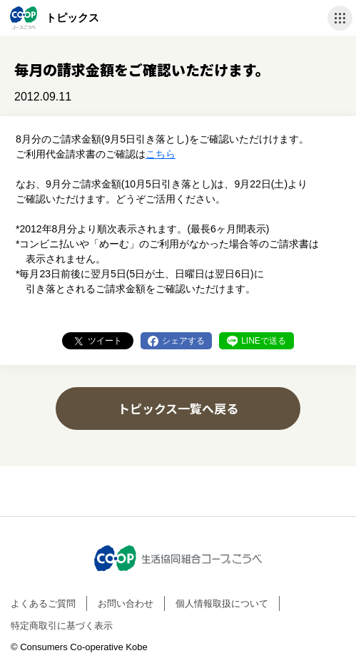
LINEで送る (263, 341)
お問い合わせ (125, 603)
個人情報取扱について (222, 603)
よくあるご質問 (43, 603)
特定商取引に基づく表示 (62, 625)
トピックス (72, 17)
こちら (161, 154)
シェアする (183, 341)
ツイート (105, 341)
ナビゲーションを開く (339, 18)
